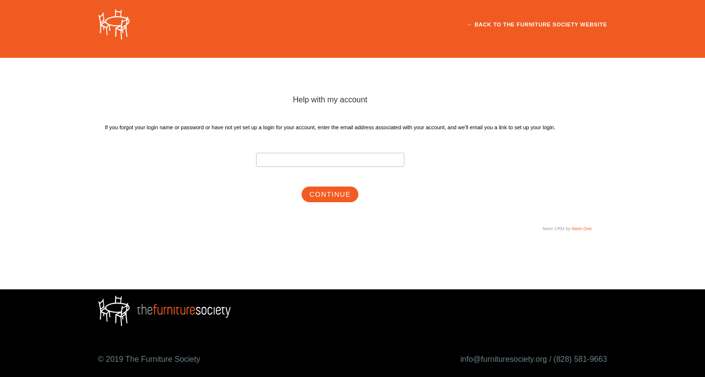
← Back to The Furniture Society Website (537, 24)
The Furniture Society (162, 359)
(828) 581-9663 (580, 359)
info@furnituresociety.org (503, 359)
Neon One (581, 228)
